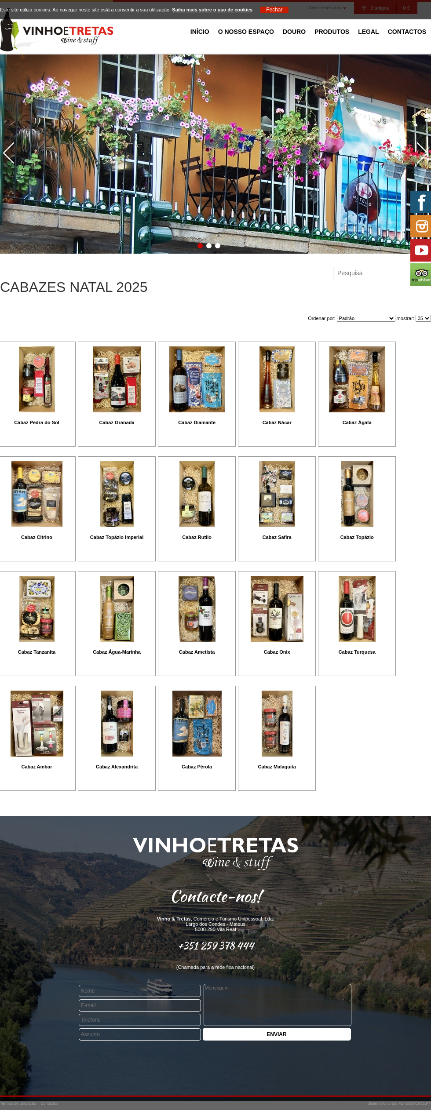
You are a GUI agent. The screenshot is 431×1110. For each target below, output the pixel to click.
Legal (368, 31)
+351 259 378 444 (216, 946)
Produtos (331, 31)
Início (199, 31)
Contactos (407, 31)
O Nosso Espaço (246, 31)
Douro (294, 31)
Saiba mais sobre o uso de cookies (212, 9)
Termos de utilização (18, 1103)
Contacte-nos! (215, 895)
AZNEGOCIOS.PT (414, 1103)
